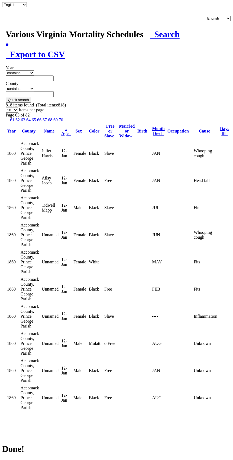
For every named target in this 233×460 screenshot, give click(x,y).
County (30, 131)
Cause (205, 131)
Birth (143, 131)
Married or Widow (127, 131)
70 (61, 120)
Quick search (18, 100)
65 (34, 120)
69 (55, 120)
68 (50, 120)
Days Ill (224, 131)
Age (66, 131)
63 (23, 120)
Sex (80, 131)
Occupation (179, 131)
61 (12, 120)
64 (28, 120)
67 (45, 120)
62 (17, 120)
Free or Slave (110, 131)
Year (12, 131)
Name (50, 131)
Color (95, 131)
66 (39, 120)
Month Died (158, 131)
